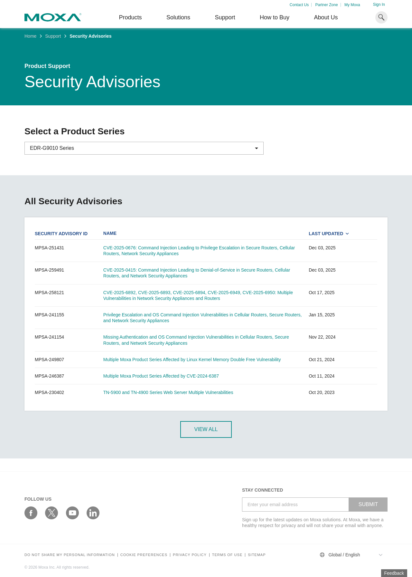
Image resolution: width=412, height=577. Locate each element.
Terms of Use (227, 555)
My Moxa (352, 5)
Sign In (379, 4)
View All (206, 429)
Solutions (178, 17)
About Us (326, 17)
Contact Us (299, 5)
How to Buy (274, 17)
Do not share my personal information (69, 555)
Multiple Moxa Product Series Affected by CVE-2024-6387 (161, 376)
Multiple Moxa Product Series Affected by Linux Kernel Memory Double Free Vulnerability (192, 359)
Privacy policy (190, 555)
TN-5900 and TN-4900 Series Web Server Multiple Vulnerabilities (168, 392)
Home (30, 36)
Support (225, 17)
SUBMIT (368, 504)
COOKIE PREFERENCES (143, 555)
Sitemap (257, 555)
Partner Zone (326, 5)
